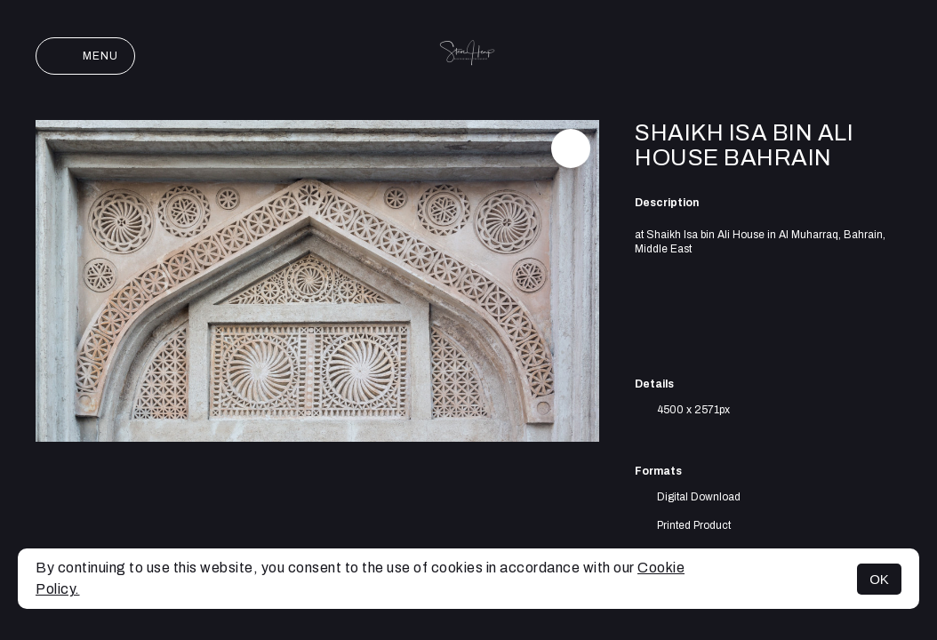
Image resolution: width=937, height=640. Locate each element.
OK (879, 579)
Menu (85, 56)
